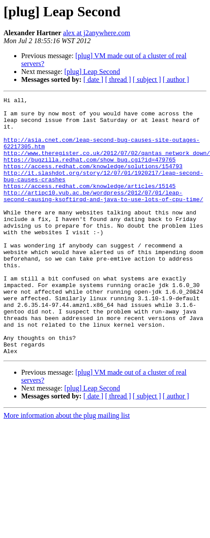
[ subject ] (147, 79)
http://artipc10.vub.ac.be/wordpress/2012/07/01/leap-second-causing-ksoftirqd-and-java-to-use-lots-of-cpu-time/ (103, 216)
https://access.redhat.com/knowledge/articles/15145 (90, 204)
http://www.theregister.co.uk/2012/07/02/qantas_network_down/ (107, 165)
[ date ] (93, 79)
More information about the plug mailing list (67, 467)
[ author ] (176, 79)
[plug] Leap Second (92, 71)
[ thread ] (118, 79)
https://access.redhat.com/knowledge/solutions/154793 (93, 180)
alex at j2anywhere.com (96, 33)
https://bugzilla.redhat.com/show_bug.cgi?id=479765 (90, 173)
